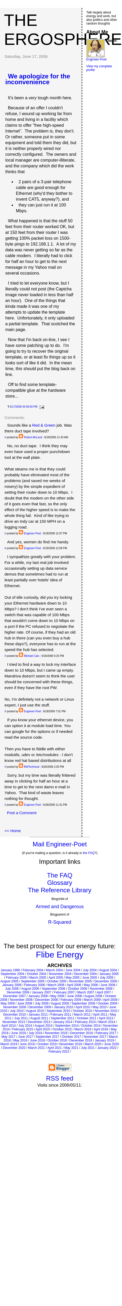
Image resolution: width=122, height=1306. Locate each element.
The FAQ (59, 875)
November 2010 (106, 1011)
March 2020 (93, 1044)
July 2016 (35, 1033)
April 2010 (83, 1007)
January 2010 (63, 1007)
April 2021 (54, 1048)
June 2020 (111, 1044)
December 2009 (40, 1007)
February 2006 (34, 985)
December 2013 (39, 1022)
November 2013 (13, 1022)
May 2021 (71, 1048)
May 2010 (100, 1007)
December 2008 (46, 1000)
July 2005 (106, 977)
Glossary (59, 882)
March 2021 (36, 1048)
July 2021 (87, 1048)
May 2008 (57, 996)
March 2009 (92, 1000)
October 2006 (77, 989)
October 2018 (57, 1040)
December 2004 (85, 974)
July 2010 (17, 1011)
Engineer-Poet (32, 533)
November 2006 (101, 989)
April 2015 (43, 1029)
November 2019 (70, 1044)
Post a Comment (22, 812)
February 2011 (60, 1014)
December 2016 (81, 1033)
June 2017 (25, 1037)
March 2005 (37, 977)
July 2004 (90, 970)
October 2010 (82, 1011)
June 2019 (27, 1044)
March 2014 (106, 1022)
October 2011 (86, 1018)
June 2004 (73, 970)
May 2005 (73, 977)
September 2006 (53, 989)
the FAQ (89, 853)
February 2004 (33, 970)
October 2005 (57, 981)
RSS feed (59, 1078)
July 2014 (25, 1025)
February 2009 (70, 1000)
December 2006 (18, 992)
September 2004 (12, 974)
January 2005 (109, 974)
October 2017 (71, 1037)
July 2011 (21, 1018)
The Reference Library (60, 890)
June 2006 (108, 985)
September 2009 (83, 1003)
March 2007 (85, 992)
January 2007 (41, 992)
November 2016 (56, 1033)
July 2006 (12, 989)
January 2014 (62, 1022)
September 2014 (67, 1025)
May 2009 (8, 1003)
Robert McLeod (33, 437)
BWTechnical (31, 766)
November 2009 (14, 1007)
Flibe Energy (60, 954)
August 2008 (93, 996)
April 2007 (104, 992)
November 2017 (95, 1037)
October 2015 (62, 1029)
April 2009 (110, 1000)
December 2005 (105, 981)
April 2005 (56, 977)
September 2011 (63, 1018)
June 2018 (37, 1040)
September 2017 (47, 1037)
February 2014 (85, 1022)
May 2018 (20, 1040)
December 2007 (14, 996)
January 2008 (38, 996)
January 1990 (10, 970)
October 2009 (107, 1003)
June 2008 (74, 996)
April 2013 (106, 1018)
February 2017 (105, 1033)
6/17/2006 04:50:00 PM (23, 406)
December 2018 (80, 1040)
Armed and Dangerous (60, 906)
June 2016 (18, 1033)
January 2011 (38, 1014)
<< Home (13, 830)
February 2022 (59, 1051)
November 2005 (80, 981)
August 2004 (108, 970)
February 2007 (64, 992)
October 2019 (47, 1044)
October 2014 (91, 1025)
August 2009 (60, 1003)
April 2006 (74, 985)
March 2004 (54, 970)
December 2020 (14, 1048)
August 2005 (9, 981)
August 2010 (35, 1011)
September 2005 (33, 981)
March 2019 (8, 1044)
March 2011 (82, 1014)
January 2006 (11, 985)
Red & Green (43, 425)
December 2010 (14, 1014)
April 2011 (100, 1014)
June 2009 (24, 1003)
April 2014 (8, 1025)
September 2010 (58, 1011)
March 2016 (83, 1029)
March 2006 (55, 985)
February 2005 (16, 977)
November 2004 (60, 974)
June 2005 (89, 977)
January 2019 (104, 1040)
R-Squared (59, 922)
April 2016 (101, 1029)
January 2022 (107, 1048)
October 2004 (36, 974)
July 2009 (41, 1003)
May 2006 (91, 985)
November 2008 (21, 1000)
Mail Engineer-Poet (60, 844)
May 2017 (8, 1037)
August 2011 (39, 1018)
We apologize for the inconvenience (37, 79)
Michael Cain (31, 655)
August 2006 (30, 989)
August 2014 (43, 1025)
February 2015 (22, 1029)
